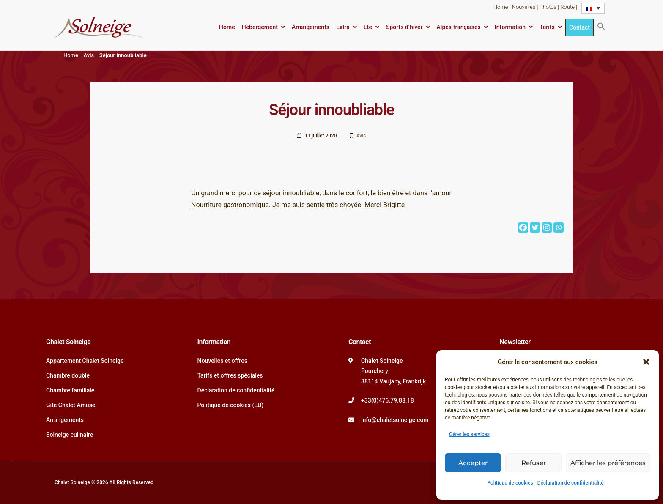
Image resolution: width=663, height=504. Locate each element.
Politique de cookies (510, 483)
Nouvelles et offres (222, 360)
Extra (343, 27)
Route (567, 7)
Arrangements (310, 27)
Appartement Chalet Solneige (85, 360)
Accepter (473, 463)
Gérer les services (469, 434)
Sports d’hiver (404, 27)
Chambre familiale (70, 390)
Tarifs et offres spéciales (230, 375)
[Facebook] (523, 227)
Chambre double (68, 375)
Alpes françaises (459, 27)
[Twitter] (535, 227)
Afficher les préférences (608, 463)
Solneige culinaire (69, 434)
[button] (646, 362)
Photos (548, 7)
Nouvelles (524, 7)
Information (510, 27)
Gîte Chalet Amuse (70, 405)
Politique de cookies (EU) (230, 405)
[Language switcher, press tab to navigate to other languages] (593, 8)
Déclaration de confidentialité (570, 483)
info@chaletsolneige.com (395, 419)
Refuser (533, 463)
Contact (579, 27)
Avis (88, 55)
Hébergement (260, 27)
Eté (368, 27)
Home (500, 7)
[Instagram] (547, 227)
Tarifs (547, 27)
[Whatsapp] (558, 227)
